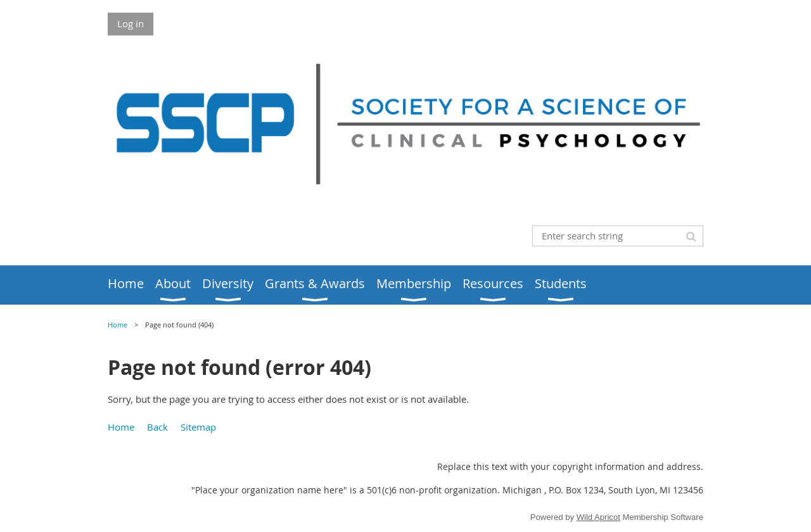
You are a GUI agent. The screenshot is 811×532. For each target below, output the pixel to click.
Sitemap (198, 427)
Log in (130, 23)
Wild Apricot (598, 517)
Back (157, 427)
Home (117, 324)
